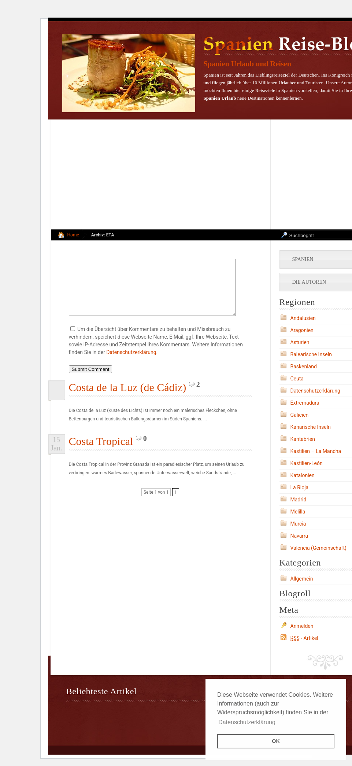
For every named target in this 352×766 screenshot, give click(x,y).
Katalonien (302, 475)
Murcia (298, 524)
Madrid (298, 499)
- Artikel (304, 638)
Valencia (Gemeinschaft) (318, 548)
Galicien (299, 415)
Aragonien (302, 330)
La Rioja (299, 487)
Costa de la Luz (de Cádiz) (127, 398)
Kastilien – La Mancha (315, 451)
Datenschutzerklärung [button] (246, 722)
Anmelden (302, 626)
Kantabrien (302, 439)
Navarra (299, 536)
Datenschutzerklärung (131, 363)
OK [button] (276, 741)
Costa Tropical (101, 452)
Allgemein (301, 579)
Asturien (300, 342)
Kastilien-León (306, 463)
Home (73, 234)
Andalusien (303, 318)
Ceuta (297, 379)
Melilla (297, 512)
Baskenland (303, 366)
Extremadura (304, 403)
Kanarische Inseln (310, 427)
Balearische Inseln (311, 354)
